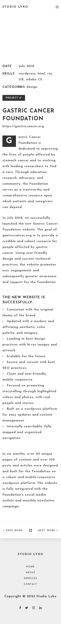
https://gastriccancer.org (23, 126)
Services (30, 578)
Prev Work (12, 530)
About (30, 572)
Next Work (48, 530)
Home (30, 567)
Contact (30, 584)
